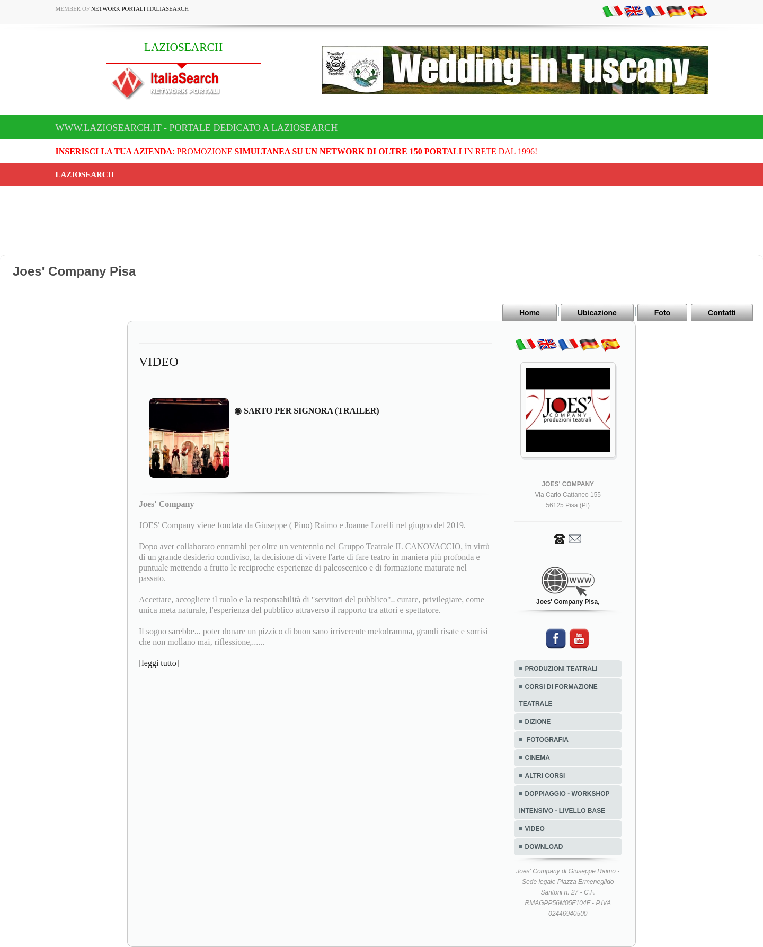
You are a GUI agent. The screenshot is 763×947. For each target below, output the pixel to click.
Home (529, 313)
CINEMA (537, 757)
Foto (662, 313)
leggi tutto (158, 663)
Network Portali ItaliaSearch (140, 8)
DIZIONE (538, 721)
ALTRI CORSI (545, 775)
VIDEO (535, 828)
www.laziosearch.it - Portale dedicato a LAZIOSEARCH (197, 127)
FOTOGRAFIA (547, 739)
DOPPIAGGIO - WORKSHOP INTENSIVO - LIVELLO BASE (564, 802)
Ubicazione (597, 313)
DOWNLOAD (544, 846)
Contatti (722, 313)
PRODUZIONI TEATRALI (561, 668)
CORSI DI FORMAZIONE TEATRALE (558, 695)
